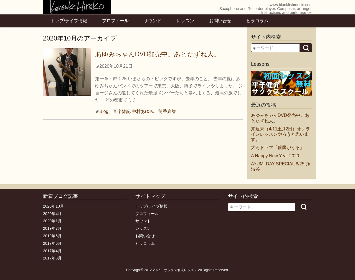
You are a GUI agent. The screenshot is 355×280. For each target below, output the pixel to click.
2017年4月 (52, 251)
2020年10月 (53, 206)
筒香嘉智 (167, 111)
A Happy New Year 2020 (275, 155)
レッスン (185, 20)
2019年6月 (52, 236)
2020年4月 (52, 213)
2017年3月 (52, 258)
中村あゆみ (143, 111)
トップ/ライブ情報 (68, 20)
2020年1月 (52, 221)
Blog (104, 111)
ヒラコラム (257, 20)
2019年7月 (52, 228)
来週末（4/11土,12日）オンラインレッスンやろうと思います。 (280, 134)
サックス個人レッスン (180, 270)
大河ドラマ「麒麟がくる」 (277, 147)
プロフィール (115, 20)
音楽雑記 (122, 111)
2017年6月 (52, 243)
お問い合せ (220, 20)
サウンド (152, 20)
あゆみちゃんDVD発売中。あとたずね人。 (157, 54)
